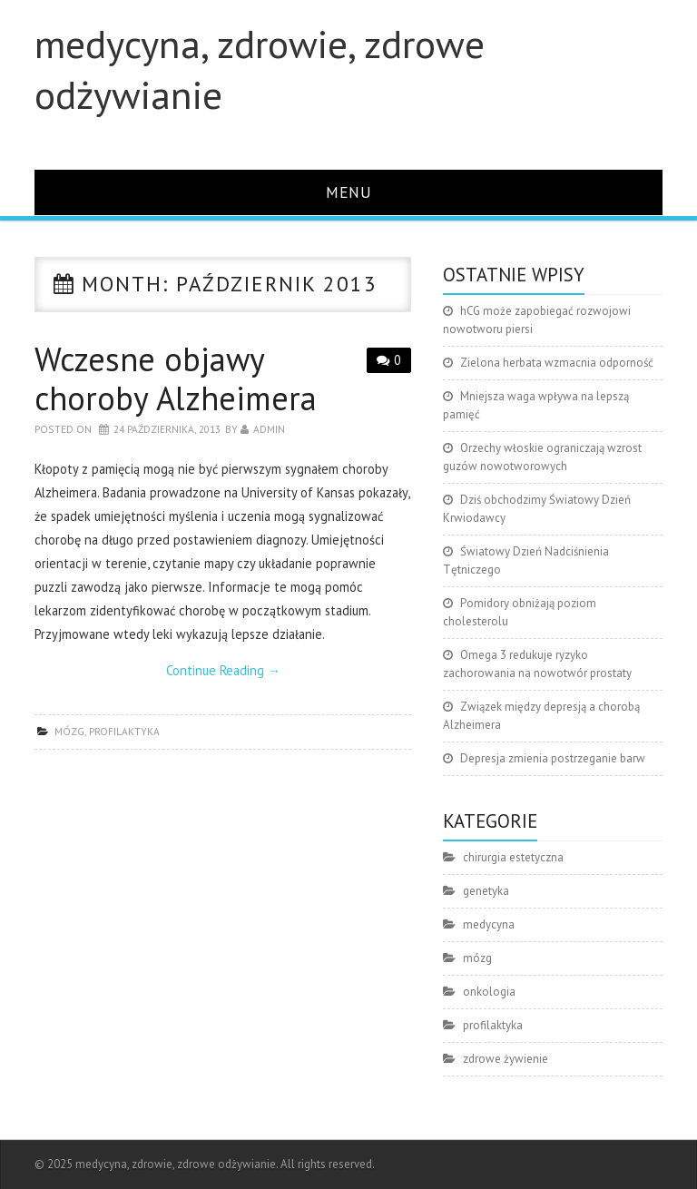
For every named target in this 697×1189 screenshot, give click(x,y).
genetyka (486, 891)
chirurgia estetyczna (513, 857)
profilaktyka (124, 731)
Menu (349, 192)
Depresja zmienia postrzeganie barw (552, 758)
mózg (69, 731)
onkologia (489, 991)
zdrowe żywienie (505, 1058)
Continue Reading (223, 670)
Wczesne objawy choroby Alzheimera (175, 378)
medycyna (489, 924)
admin (269, 429)
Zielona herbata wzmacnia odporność (556, 362)
